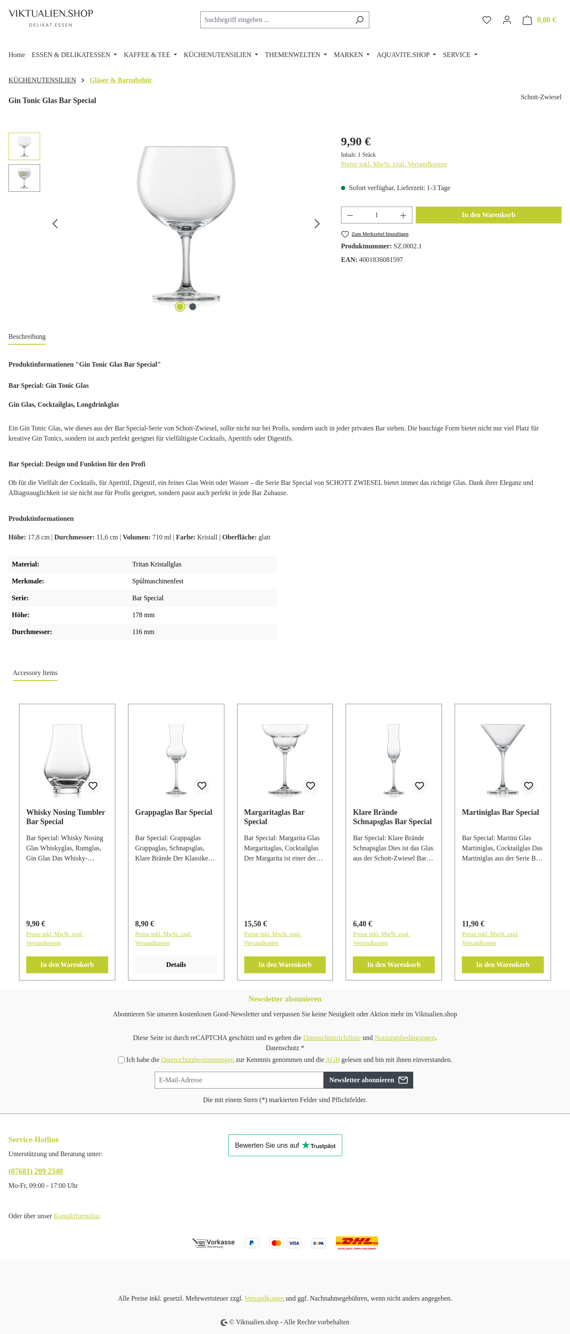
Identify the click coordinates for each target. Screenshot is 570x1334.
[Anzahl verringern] (350, 215)
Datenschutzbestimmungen (197, 1059)
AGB (332, 1059)
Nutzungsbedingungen (404, 1037)
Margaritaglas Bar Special (274, 817)
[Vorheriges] (55, 223)
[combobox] (275, 19)
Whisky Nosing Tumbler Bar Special (65, 817)
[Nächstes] (317, 223)
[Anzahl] (376, 215)
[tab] (27, 337)
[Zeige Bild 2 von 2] (192, 306)
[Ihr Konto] (507, 19)
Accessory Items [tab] (35, 672)
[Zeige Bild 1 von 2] (180, 306)
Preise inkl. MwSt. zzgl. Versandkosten (394, 164)
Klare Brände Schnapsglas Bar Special (392, 817)
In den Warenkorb (488, 214)
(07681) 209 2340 (35, 1171)
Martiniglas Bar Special (500, 812)
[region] (166, 223)
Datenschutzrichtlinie (332, 1037)
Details (176, 964)
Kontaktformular (76, 1216)
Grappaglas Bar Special (174, 812)
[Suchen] (359, 19)
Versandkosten (264, 1298)
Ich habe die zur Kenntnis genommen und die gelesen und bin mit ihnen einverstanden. (289, 1059)
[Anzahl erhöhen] (403, 215)
